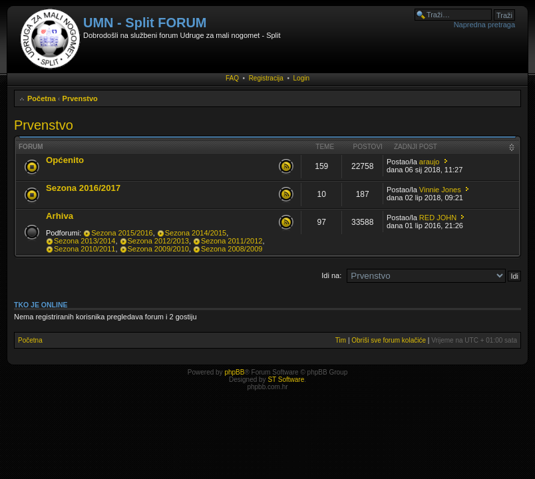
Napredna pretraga (484, 25)
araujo (429, 162)
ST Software (286, 379)
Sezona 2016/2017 (83, 188)
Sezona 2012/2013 (158, 241)
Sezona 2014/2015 (195, 233)
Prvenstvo (80, 98)
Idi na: (331, 275)
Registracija (266, 78)
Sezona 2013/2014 (84, 241)
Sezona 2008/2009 (231, 249)
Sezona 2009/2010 (158, 249)
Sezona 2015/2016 (121, 233)
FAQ (232, 78)
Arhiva (59, 216)
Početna (41, 98)
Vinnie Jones (440, 190)
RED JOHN (437, 218)
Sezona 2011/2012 (231, 241)
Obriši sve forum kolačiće (388, 340)
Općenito (65, 160)
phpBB (234, 372)
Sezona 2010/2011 (84, 249)
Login (301, 78)
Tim (340, 340)
